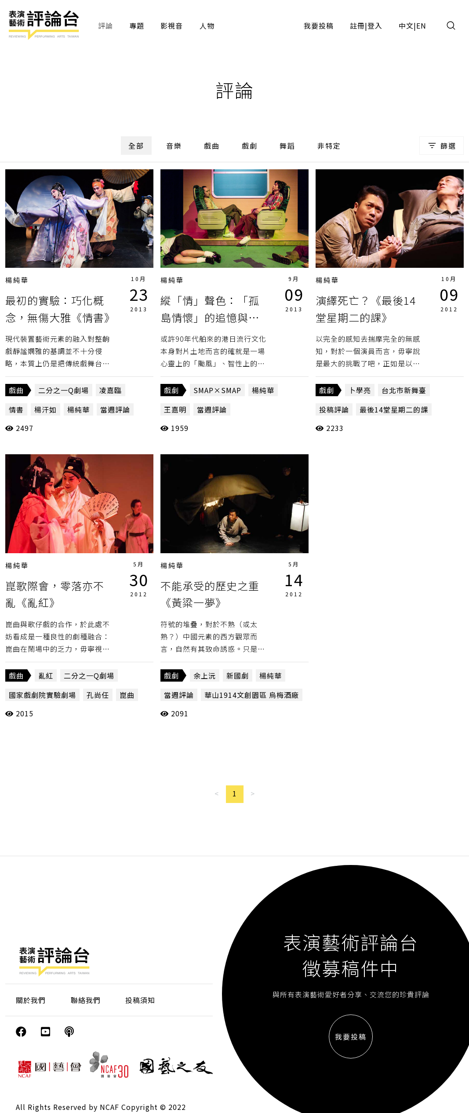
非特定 (329, 145)
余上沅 (204, 675)
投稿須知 (140, 1000)
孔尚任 (98, 695)
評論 (105, 25)
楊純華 (17, 280)
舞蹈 (287, 145)
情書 (16, 409)
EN (421, 25)
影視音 (171, 25)
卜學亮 (360, 390)
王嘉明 (175, 409)
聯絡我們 (86, 1000)
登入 (374, 25)
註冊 (357, 25)
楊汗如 (45, 409)
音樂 (174, 145)
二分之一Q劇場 (63, 390)
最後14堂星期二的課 (394, 409)
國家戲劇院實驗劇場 (42, 695)
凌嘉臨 (110, 390)
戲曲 (212, 145)
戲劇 (250, 145)
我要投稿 (319, 25)
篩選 (441, 145)
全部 (136, 145)
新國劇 (237, 675)
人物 (207, 25)
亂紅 (45, 675)
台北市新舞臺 (404, 390)
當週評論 (115, 409)
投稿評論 (334, 409)
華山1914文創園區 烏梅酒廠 (251, 695)
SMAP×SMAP (217, 390)
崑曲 (127, 695)
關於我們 (31, 1000)
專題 (136, 25)
